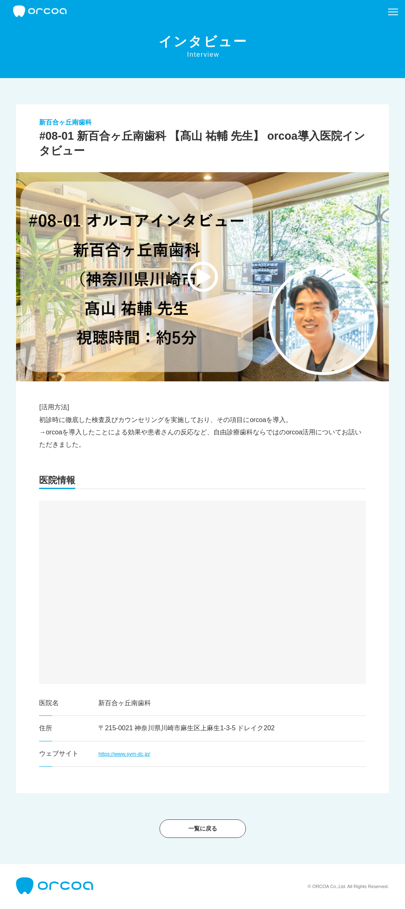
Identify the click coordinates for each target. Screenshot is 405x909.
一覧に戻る (202, 828)
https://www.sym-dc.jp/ (131, 753)
